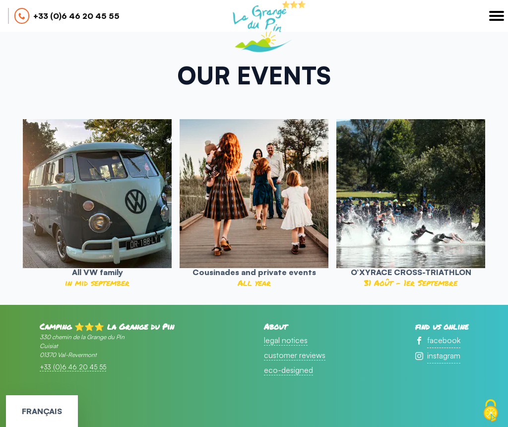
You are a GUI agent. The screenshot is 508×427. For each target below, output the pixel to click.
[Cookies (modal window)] (490, 410)
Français (42, 411)
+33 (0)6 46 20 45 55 (76, 16)
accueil (261, 28)
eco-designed (288, 370)
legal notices (286, 340)
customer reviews (294, 355)
